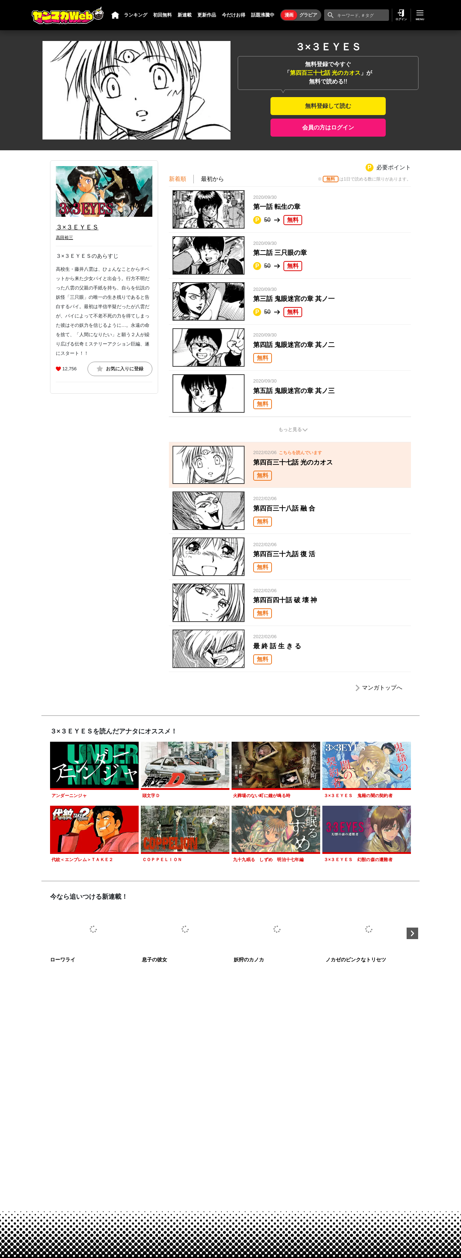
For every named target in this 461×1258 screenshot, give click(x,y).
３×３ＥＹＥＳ (77, 227)
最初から (212, 179)
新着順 (177, 179)
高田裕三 (64, 237)
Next (412, 933)
